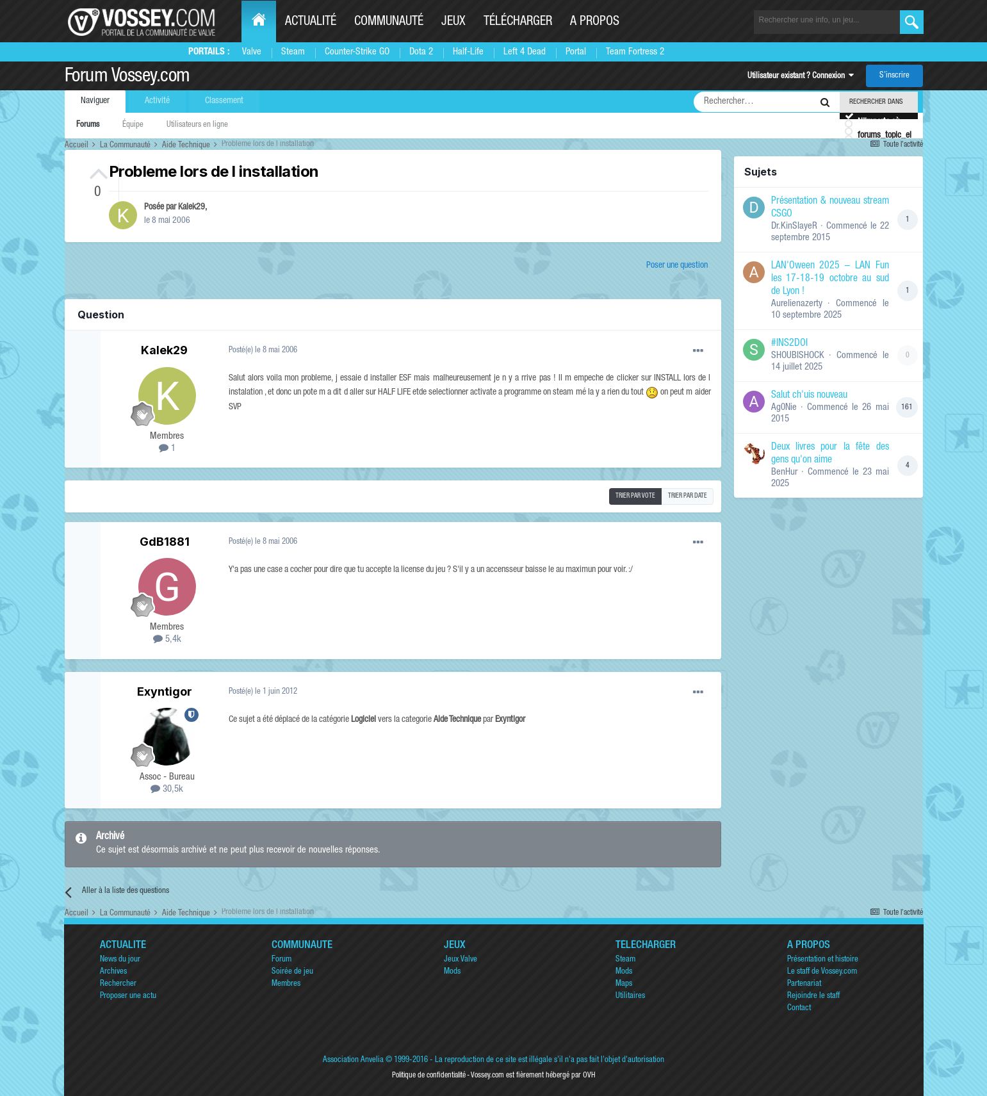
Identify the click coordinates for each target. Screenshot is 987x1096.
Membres (286, 984)
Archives (113, 972)
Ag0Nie (784, 408)
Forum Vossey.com (127, 77)
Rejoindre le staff (813, 996)
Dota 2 (421, 52)
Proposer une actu (128, 996)
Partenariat (804, 984)
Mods (452, 972)
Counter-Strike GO (357, 52)
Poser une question (677, 265)
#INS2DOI (789, 344)
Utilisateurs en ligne (197, 125)
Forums (87, 125)
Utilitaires (630, 996)
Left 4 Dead (524, 52)
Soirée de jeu (292, 972)
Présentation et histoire (822, 960)
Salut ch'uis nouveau (809, 396)
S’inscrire (894, 76)
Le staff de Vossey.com (822, 972)
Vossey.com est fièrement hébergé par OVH (533, 1075)
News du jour (120, 960)
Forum (281, 960)
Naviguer (95, 101)
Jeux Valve (460, 960)
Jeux (453, 22)
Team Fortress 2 (635, 52)
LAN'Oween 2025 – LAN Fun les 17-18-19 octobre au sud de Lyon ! (830, 279)
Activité (157, 101)
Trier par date (687, 496)
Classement (224, 101)
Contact (799, 1008)
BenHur (784, 472)
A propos (594, 22)
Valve (251, 52)
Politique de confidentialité (429, 1075)
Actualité (310, 22)
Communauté (388, 22)
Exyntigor (164, 691)
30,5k (167, 789)
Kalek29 (191, 207)
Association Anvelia (353, 1060)
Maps (624, 984)
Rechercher (118, 984)
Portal (576, 52)
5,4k (167, 639)
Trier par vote (635, 496)
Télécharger (518, 22)
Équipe (132, 125)
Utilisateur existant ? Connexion (800, 76)
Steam (293, 52)
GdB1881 (165, 541)
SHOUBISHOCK (797, 356)
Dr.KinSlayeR (794, 226)
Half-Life (468, 52)
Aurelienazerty (796, 304)
